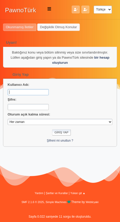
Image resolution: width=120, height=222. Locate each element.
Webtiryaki (92, 202)
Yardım (39, 193)
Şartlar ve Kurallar (57, 193)
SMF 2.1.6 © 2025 (32, 202)
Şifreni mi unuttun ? (60, 140)
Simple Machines (56, 202)
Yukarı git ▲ (78, 193)
